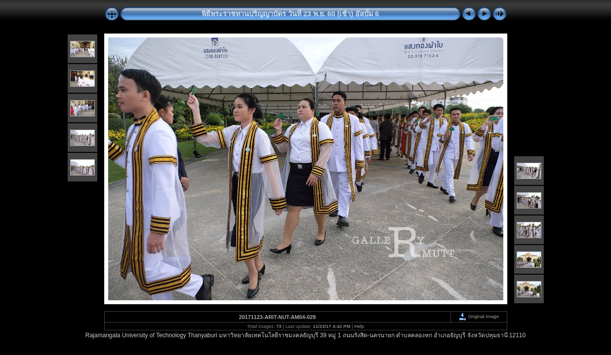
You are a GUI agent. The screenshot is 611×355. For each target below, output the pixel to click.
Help (359, 326)
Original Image (478, 316)
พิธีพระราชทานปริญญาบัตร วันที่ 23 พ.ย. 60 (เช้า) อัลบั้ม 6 (290, 14)
